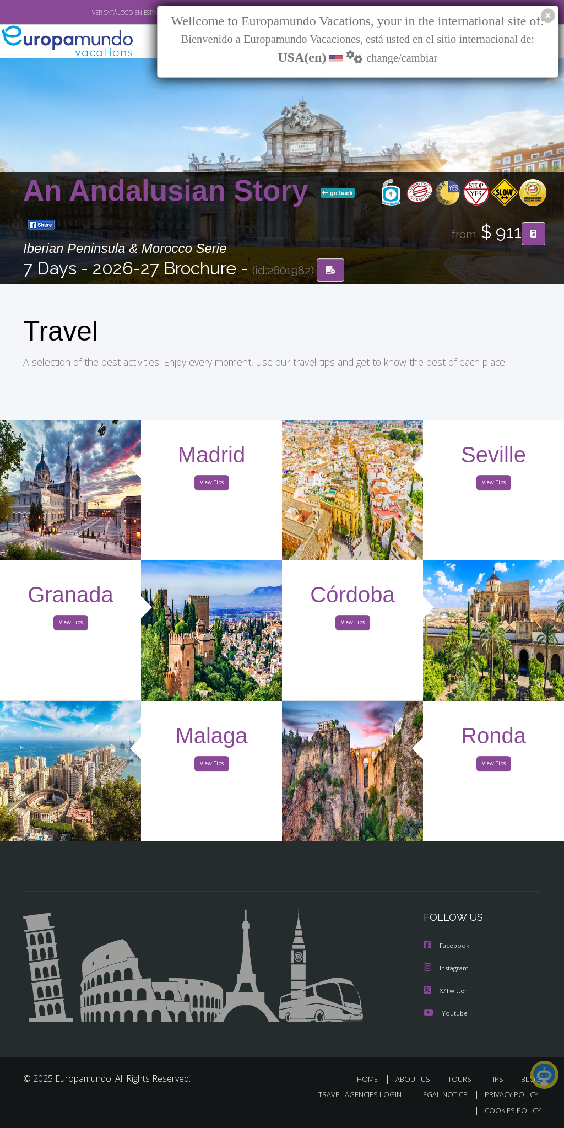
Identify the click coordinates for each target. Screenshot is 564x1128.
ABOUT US (416, 1079)
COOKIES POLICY (510, 1109)
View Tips (211, 484)
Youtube (446, 1012)
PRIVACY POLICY (508, 1094)
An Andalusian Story (169, 191)
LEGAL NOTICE (438, 1094)
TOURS (461, 1079)
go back (337, 193)
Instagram (447, 968)
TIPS (498, 1079)
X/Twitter (446, 990)
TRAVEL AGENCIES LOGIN (352, 1094)
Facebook (447, 946)
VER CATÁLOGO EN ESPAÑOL (105, 12)
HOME (371, 1079)
